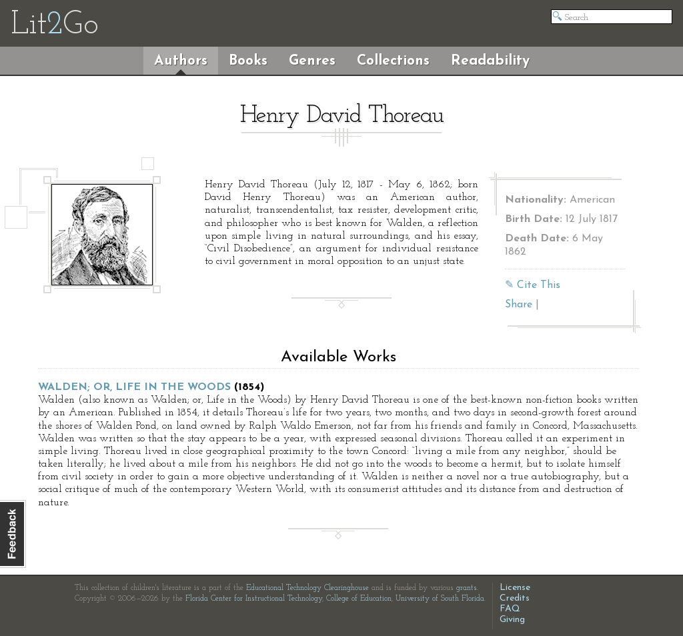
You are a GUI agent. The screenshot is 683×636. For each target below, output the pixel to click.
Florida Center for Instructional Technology (253, 599)
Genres (312, 61)
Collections (393, 61)
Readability (490, 61)
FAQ (510, 609)
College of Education (359, 599)
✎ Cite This (532, 285)
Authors (180, 61)
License (515, 588)
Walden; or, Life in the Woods (134, 387)
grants (466, 588)
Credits (515, 598)
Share (518, 304)
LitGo (54, 25)
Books (248, 61)
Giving (512, 620)
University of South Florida (440, 599)
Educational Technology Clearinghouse (307, 588)
